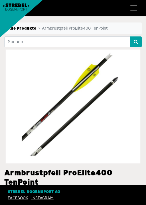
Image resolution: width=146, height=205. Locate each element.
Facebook (18, 197)
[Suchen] (136, 41)
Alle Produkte (22, 28)
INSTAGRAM (42, 197)
